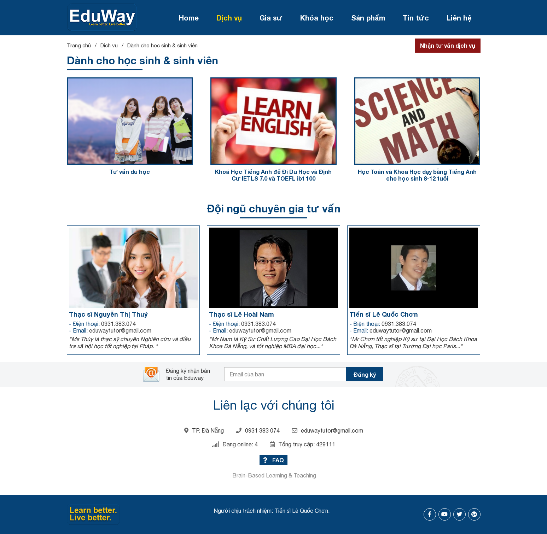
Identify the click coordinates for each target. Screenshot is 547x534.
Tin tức (416, 17)
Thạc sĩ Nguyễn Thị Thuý (108, 314)
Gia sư (271, 17)
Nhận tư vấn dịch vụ (447, 45)
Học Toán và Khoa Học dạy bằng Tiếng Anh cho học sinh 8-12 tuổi (417, 175)
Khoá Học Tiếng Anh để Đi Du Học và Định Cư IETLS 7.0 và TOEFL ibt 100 (273, 175)
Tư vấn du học (129, 171)
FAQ (273, 460)
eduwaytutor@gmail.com (327, 430)
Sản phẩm (368, 17)
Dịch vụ (229, 17)
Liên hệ (459, 17)
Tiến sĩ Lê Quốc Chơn (383, 314)
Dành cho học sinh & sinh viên (162, 45)
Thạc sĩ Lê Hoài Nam (241, 314)
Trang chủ (79, 45)
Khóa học (316, 17)
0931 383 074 (258, 430)
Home (189, 17)
